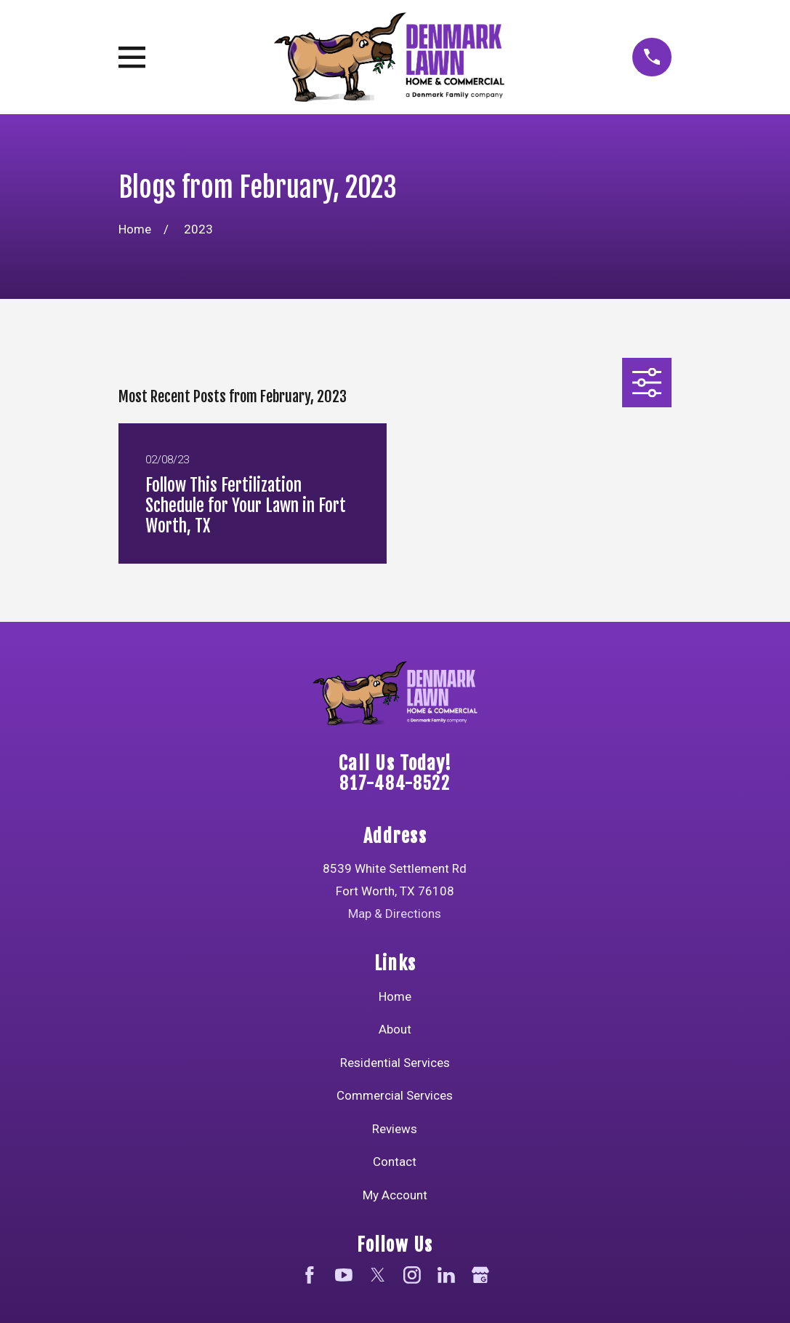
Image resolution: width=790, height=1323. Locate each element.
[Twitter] (378, 1275)
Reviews (394, 1129)
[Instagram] (412, 1275)
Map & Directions (394, 913)
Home (395, 996)
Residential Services (395, 1062)
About (395, 1029)
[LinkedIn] (446, 1275)
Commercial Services (394, 1095)
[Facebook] (309, 1275)
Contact (394, 1161)
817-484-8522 (395, 783)
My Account (395, 1195)
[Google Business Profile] (480, 1275)
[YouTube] (343, 1275)
